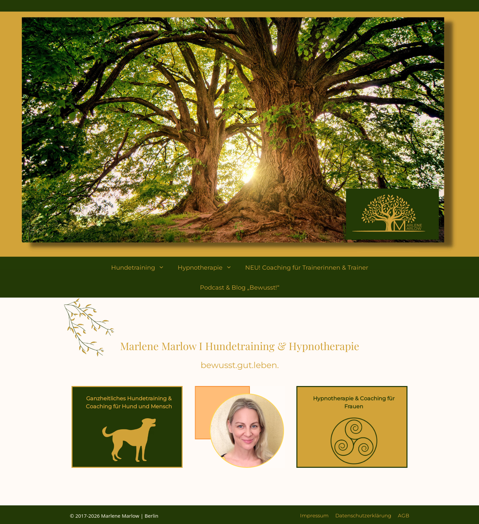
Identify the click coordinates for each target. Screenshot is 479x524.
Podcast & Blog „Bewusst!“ (239, 287)
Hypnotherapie (208, 268)
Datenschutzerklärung (363, 515)
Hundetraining (141, 268)
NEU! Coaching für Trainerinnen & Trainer (306, 267)
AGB (403, 515)
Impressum (314, 515)
